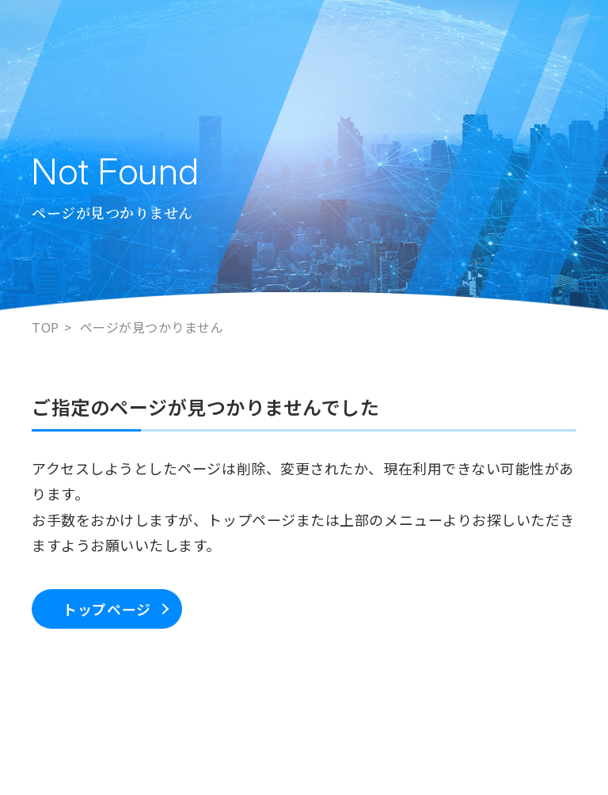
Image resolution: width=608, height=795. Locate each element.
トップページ (106, 609)
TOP (45, 327)
